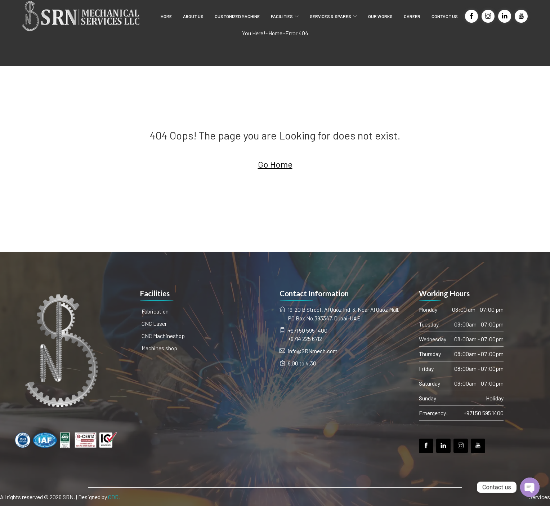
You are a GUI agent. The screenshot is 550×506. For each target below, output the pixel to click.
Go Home (275, 164)
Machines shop (160, 347)
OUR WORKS (378, 16)
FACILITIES (280, 16)
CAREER (410, 16)
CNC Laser (154, 322)
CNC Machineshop (163, 335)
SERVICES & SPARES (328, 16)
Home (275, 33)
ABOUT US (191, 16)
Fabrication (155, 310)
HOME (164, 16)
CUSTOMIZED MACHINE (235, 16)
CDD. (114, 496)
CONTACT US (443, 16)
